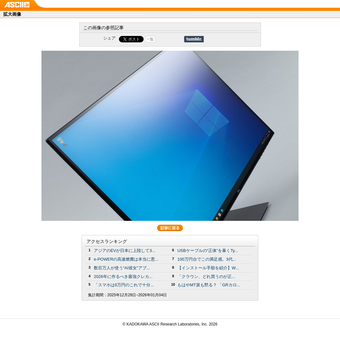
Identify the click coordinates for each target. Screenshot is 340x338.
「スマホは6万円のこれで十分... (124, 284)
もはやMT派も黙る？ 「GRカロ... (208, 284)
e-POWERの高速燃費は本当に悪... (126, 259)
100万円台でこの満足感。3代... (206, 259)
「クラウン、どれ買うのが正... (206, 276)
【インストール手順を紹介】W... (208, 267)
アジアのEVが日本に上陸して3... (124, 250)
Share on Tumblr (194, 39)
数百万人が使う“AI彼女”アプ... (122, 267)
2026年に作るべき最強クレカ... (123, 276)
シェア (109, 38)
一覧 (150, 39)
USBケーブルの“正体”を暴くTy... (207, 250)
